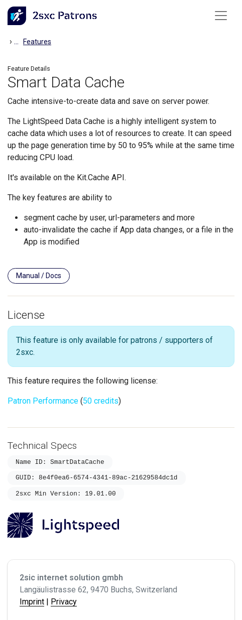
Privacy (64, 601)
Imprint (32, 601)
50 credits (100, 401)
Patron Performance (44, 401)
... (16, 41)
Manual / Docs (38, 276)
